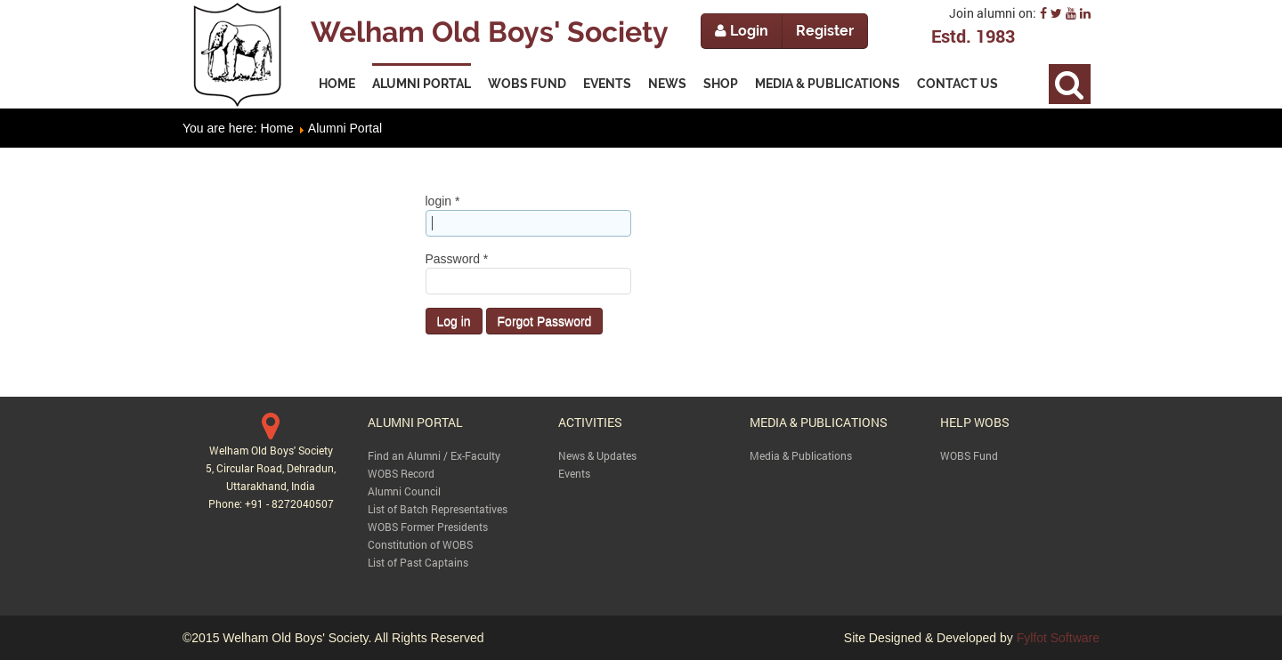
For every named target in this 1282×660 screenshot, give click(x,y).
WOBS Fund (969, 455)
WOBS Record (401, 473)
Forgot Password (545, 321)
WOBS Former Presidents (428, 526)
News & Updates (597, 455)
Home (276, 128)
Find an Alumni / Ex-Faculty (434, 455)
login (443, 201)
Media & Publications (801, 455)
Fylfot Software (1058, 638)
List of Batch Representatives (437, 509)
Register (825, 30)
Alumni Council (404, 491)
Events (574, 473)
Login (741, 30)
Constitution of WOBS (420, 544)
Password (457, 259)
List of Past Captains (418, 562)
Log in (454, 321)
